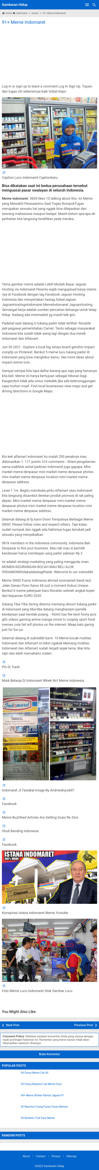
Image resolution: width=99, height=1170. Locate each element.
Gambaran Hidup (15, 5)
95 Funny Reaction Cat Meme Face (41, 1084)
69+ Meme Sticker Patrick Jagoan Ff (42, 1095)
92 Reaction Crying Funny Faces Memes (44, 1106)
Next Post (12, 1025)
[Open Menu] (87, 4)
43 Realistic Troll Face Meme (38, 1118)
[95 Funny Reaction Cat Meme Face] (10, 1087)
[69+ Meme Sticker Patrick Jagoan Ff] (10, 1098)
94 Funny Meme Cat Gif (34, 1072)
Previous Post (83, 1025)
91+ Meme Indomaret (23, 22)
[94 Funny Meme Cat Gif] (10, 1076)
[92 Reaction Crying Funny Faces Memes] (10, 1110)
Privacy (55, 1156)
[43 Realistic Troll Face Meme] (10, 1121)
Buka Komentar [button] (49, 1054)
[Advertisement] (49, 54)
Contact (40, 1156)
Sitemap (71, 1156)
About (26, 1156)
